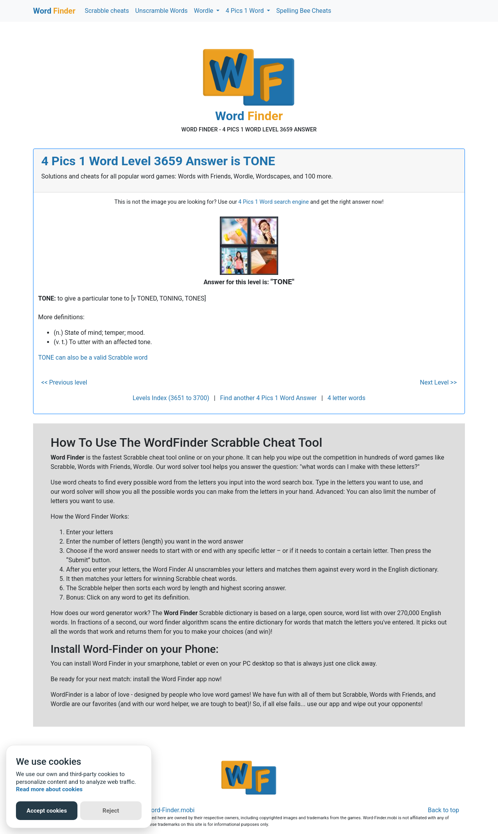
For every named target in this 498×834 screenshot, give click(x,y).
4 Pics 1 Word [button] (245, 10)
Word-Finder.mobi (170, 810)
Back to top (443, 810)
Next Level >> (438, 382)
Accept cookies (46, 810)
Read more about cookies (49, 789)
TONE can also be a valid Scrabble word (92, 357)
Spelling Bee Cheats (303, 10)
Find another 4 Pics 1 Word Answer (268, 398)
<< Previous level (64, 382)
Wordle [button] (204, 10)
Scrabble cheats (107, 10)
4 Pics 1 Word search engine (273, 202)
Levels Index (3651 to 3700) (171, 398)
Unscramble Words (161, 10)
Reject (111, 810)
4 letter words (346, 398)
